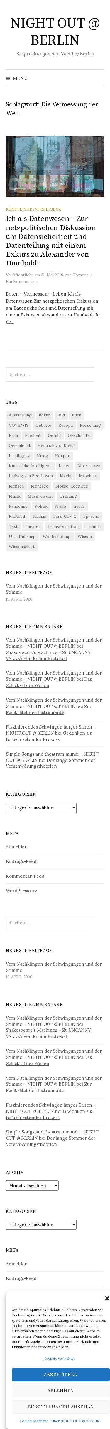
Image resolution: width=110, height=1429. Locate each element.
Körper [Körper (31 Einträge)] (62, 455)
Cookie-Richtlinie (34, 1421)
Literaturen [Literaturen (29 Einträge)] (88, 465)
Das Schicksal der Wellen (49, 682)
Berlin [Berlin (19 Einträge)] (44, 415)
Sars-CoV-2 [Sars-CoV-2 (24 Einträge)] (64, 516)
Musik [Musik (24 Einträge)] (15, 496)
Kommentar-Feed (25, 876)
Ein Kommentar (21, 281)
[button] (107, 1298)
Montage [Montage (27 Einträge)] (39, 486)
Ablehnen (61, 1390)
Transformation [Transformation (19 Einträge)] (63, 526)
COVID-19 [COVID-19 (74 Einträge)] (18, 425)
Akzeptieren (61, 1374)
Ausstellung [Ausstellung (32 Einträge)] (20, 415)
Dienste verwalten (59, 1358)
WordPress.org (21, 890)
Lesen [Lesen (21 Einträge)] (64, 465)
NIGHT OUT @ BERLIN (55, 32)
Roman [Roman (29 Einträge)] (39, 516)
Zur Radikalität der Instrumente (49, 709)
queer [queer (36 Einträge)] (79, 506)
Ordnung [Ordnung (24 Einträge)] (68, 496)
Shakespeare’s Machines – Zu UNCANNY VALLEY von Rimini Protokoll (48, 655)
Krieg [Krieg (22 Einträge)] (42, 455)
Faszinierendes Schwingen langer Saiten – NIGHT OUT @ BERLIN (51, 730)
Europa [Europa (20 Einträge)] (65, 425)
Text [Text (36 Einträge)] (13, 526)
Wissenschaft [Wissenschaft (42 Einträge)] (22, 546)
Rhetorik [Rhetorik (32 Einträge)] (17, 516)
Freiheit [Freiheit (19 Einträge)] (33, 435)
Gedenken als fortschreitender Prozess (49, 736)
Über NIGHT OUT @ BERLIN (75, 1421)
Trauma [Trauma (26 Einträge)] (93, 526)
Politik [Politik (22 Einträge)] (41, 506)
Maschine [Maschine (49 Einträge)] (88, 475)
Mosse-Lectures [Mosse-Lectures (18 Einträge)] (71, 486)
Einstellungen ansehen (61, 1407)
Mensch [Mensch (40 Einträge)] (16, 486)
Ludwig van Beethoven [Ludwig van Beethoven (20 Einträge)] (31, 475)
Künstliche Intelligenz (33, 209)
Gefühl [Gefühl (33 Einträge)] (54, 435)
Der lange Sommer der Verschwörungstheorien (50, 763)
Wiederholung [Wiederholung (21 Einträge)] (57, 536)
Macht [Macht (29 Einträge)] (66, 475)
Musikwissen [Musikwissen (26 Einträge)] (40, 496)
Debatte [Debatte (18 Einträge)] (43, 425)
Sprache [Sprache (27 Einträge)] (91, 516)
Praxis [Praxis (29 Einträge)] (61, 506)
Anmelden (17, 846)
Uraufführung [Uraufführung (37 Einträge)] (22, 536)
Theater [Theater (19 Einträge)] (32, 526)
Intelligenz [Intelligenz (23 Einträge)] (19, 455)
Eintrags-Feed (21, 861)
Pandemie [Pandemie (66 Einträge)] (18, 506)
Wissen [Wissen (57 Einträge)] (85, 536)
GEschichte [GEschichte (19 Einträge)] (79, 435)
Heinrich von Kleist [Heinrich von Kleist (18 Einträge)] (56, 445)
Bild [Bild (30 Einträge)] (61, 415)
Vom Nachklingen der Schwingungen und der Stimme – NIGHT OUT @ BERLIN (54, 643)
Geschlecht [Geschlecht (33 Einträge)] (20, 445)
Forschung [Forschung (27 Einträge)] (90, 425)
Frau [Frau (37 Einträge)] (13, 435)
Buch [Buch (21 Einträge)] (76, 415)
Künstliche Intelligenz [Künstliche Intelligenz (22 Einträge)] (30, 465)
